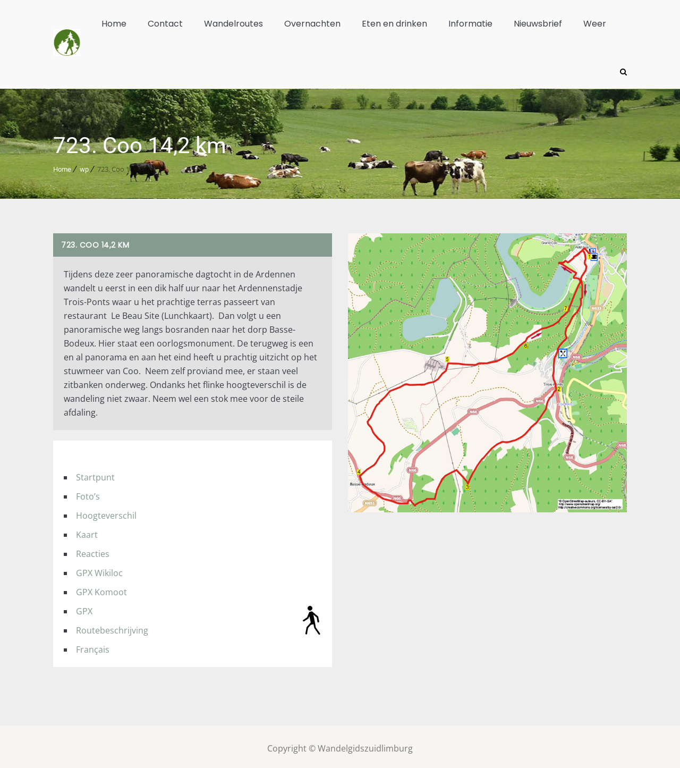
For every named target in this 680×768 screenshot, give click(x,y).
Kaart (87, 531)
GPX (84, 607)
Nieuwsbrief (538, 24)
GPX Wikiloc (99, 569)
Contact (165, 24)
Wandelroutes (233, 24)
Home (113, 24)
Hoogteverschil (106, 512)
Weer (594, 24)
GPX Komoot (101, 588)
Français (92, 646)
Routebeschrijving (112, 626)
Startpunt (95, 473)
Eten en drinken (394, 24)
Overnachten (312, 24)
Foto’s (88, 493)
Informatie (470, 24)
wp (84, 166)
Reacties (92, 550)
